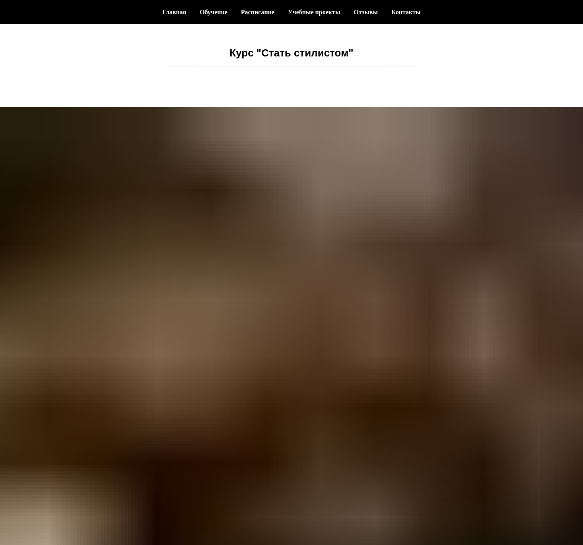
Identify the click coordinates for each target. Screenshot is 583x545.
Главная (174, 12)
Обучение (213, 12)
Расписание (257, 12)
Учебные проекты (314, 12)
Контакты (406, 12)
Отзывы (366, 12)
